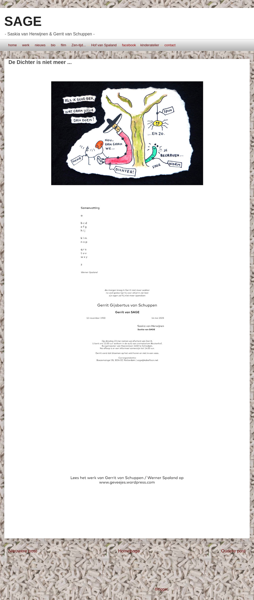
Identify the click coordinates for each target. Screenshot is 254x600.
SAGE (23, 21)
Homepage (129, 550)
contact (170, 45)
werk (25, 45)
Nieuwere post (22, 550)
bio (53, 45)
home (12, 45)
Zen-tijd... (78, 45)
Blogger (161, 589)
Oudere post (233, 550)
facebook (129, 45)
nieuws (40, 45)
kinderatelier (149, 45)
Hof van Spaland (104, 45)
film (63, 45)
